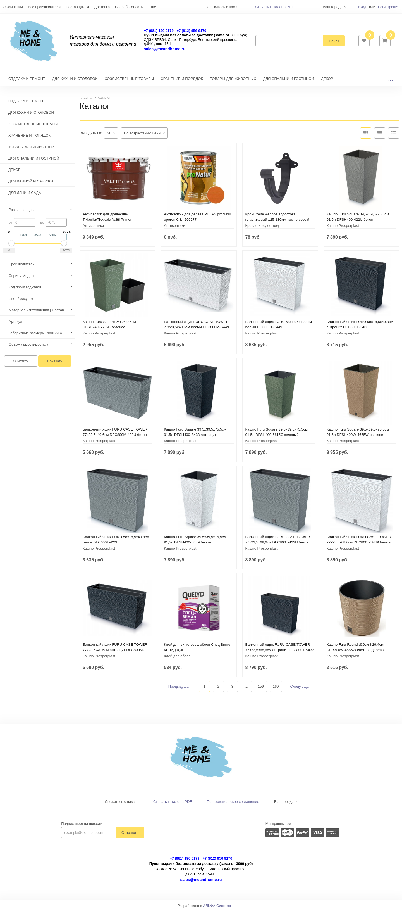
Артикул (15, 324)
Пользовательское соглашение (233, 804)
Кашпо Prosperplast (343, 228)
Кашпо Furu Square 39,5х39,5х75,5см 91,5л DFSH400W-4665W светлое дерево (358, 437)
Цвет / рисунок (21, 301)
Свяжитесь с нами (120, 804)
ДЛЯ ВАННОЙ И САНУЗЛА (31, 184)
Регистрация (388, 7)
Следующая (300, 689)
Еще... (154, 7)
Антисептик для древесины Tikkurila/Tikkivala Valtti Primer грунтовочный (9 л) (107, 222)
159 (261, 689)
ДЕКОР (327, 81)
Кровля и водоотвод (262, 228)
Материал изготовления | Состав (36, 313)
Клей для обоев (177, 659)
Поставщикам (77, 7)
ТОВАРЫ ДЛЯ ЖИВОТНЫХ (233, 81)
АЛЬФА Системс (217, 908)
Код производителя (25, 290)
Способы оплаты (129, 7)
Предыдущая (179, 689)
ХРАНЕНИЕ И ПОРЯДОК (182, 81)
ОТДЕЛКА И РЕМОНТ (26, 81)
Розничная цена (22, 212)
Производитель (22, 267)
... (390, 81)
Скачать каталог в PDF (274, 7)
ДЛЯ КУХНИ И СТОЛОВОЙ (75, 81)
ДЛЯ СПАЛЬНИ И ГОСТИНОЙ (288, 81)
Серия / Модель (22, 278)
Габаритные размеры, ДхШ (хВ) (35, 336)
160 (276, 689)
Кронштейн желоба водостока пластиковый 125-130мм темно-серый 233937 (277, 222)
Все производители (44, 7)
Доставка (102, 7)
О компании (13, 7)
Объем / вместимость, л (29, 347)
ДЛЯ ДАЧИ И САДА (24, 195)
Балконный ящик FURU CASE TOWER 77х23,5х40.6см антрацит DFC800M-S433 (115, 652)
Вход (362, 7)
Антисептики (93, 228)
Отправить (130, 835)
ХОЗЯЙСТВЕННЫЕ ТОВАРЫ (129, 81)
